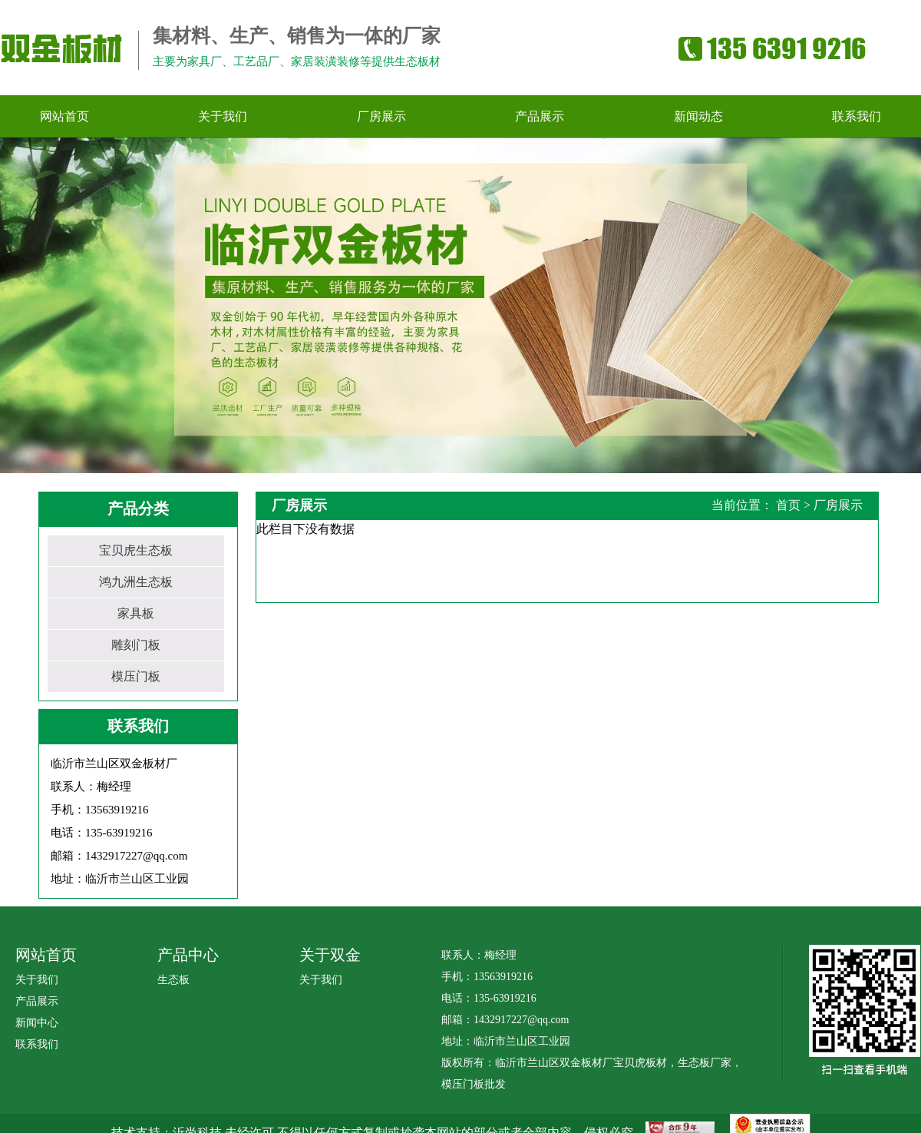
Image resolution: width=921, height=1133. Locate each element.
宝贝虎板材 (640, 1062)
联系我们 (36, 1044)
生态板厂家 (704, 1062)
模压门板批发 (473, 1084)
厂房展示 (838, 505)
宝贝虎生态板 (136, 550)
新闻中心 (36, 1023)
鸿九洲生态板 (136, 581)
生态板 (173, 980)
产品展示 (36, 1001)
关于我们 (36, 980)
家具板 (135, 613)
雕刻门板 (135, 644)
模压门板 (135, 676)
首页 (788, 505)
